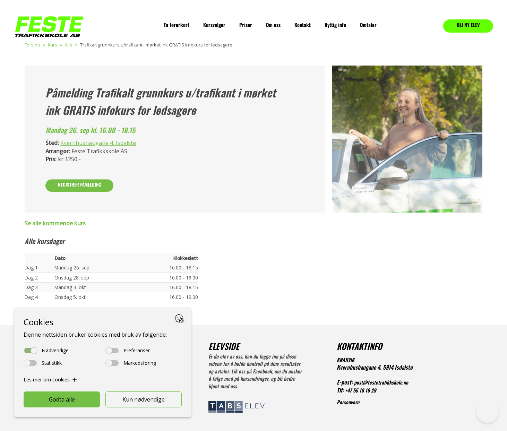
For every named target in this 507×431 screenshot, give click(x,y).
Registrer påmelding (79, 185)
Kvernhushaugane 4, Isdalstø (98, 143)
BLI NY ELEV (468, 25)
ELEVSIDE (223, 348)
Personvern (348, 403)
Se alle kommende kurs (55, 223)
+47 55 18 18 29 (360, 391)
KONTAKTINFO (359, 348)
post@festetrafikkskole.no (381, 383)
